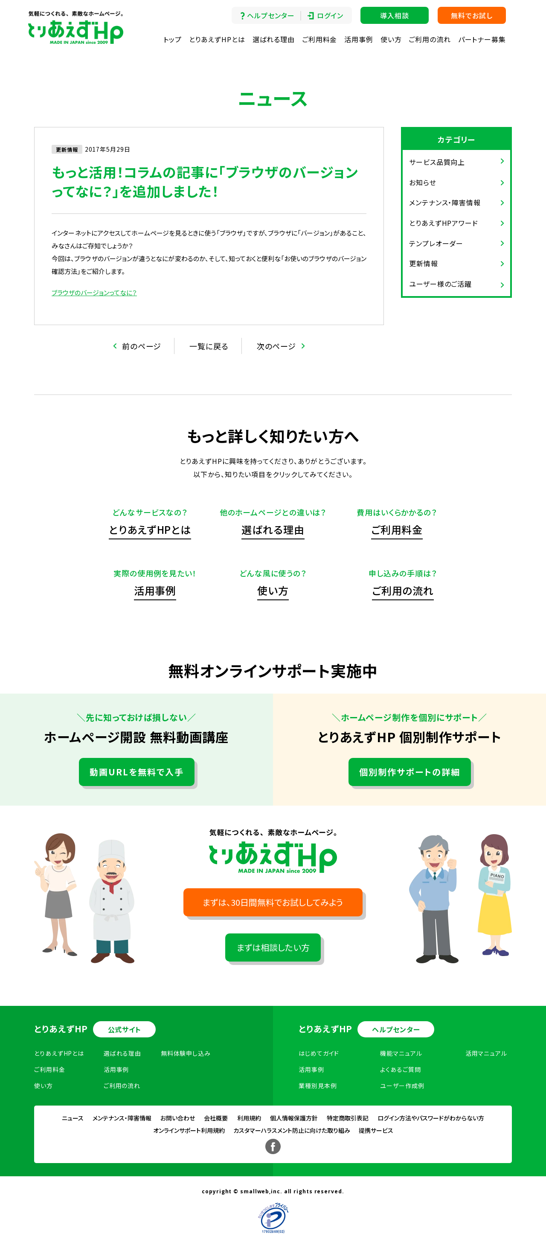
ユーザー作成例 (402, 1085)
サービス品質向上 (437, 162)
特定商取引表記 (348, 1118)
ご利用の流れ (429, 39)
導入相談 (394, 15)
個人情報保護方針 (294, 1118)
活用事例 (358, 39)
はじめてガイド (319, 1053)
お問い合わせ (177, 1118)
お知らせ (422, 182)
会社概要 (216, 1118)
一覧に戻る (209, 345)
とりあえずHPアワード (443, 223)
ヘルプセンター (270, 15)
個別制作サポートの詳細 (409, 772)
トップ (172, 39)
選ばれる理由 (274, 39)
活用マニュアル (486, 1053)
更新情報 (423, 263)
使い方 (391, 39)
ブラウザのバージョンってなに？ (94, 292)
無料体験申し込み (186, 1053)
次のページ (276, 345)
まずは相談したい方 (273, 947)
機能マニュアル (401, 1053)
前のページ (142, 345)
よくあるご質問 (400, 1069)
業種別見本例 (318, 1085)
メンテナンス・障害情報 (445, 202)
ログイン (330, 15)
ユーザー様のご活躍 (440, 284)
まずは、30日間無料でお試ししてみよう (273, 902)
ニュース (73, 1118)
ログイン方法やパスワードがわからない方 (431, 1118)
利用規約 (249, 1118)
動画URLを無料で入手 (137, 772)
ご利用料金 (319, 39)
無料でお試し (471, 15)
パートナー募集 (482, 39)
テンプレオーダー (436, 243)
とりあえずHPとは (217, 39)
